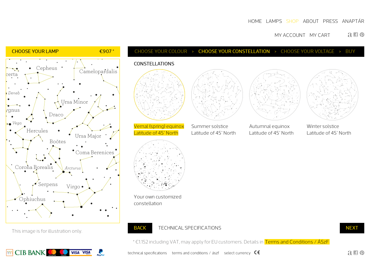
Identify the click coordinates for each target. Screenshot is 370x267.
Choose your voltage (307, 51)
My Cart (320, 35)
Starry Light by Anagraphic (64, 22)
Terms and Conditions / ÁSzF (297, 241)
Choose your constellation (234, 51)
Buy (350, 51)
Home (255, 21)
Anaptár (353, 21)
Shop (292, 21)
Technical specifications (189, 227)
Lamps (274, 21)
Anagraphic (349, 34)
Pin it (362, 34)
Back (140, 228)
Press (330, 21)
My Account (290, 35)
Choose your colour (160, 51)
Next (352, 228)
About (311, 21)
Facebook (355, 34)
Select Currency (237, 253)
